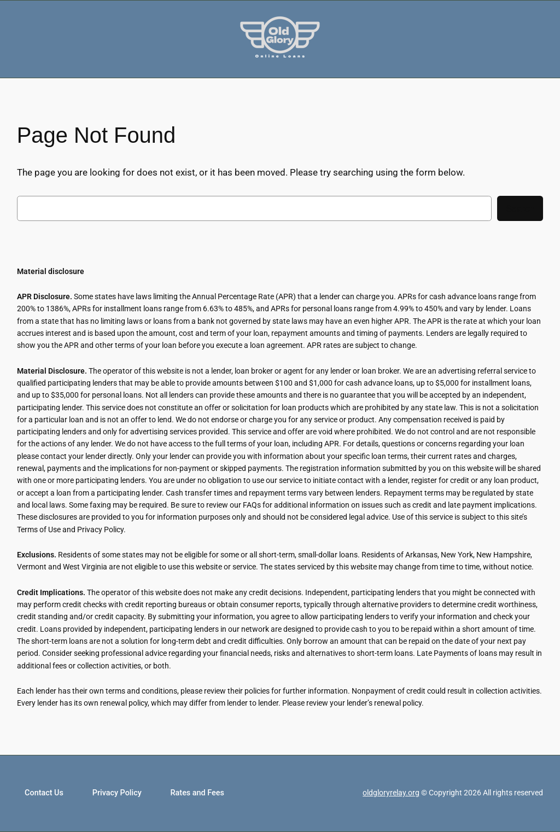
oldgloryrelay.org (391, 793)
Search (520, 208)
